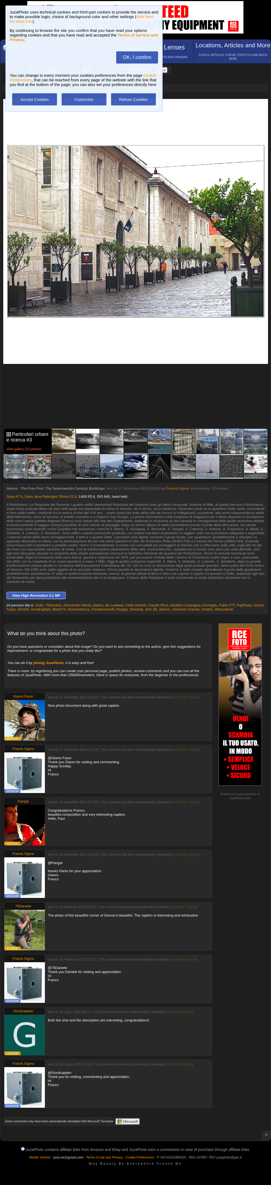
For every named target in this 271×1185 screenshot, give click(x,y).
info (247, 798)
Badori (98, 605)
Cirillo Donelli (135, 605)
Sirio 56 (151, 609)
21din (39, 605)
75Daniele (53, 605)
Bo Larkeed (114, 605)
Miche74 (59, 609)
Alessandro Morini (77, 605)
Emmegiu (209, 605)
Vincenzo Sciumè (185, 609)
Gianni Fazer (23, 696)
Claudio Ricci (158, 605)
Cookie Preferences (140, 1157)
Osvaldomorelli (102, 609)
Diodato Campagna (185, 605)
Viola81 (207, 609)
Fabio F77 (227, 605)
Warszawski (224, 609)
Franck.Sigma (177, 488)
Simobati (136, 609)
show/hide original (185, 697)
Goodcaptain (41, 609)
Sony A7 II (14, 496)
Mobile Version (40, 1157)
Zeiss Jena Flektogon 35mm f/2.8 (50, 496)
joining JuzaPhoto (48, 663)
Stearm (164, 609)
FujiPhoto (244, 605)
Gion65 (23, 609)
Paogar (121, 609)
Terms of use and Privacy (104, 1157)
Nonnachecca (78, 609)
